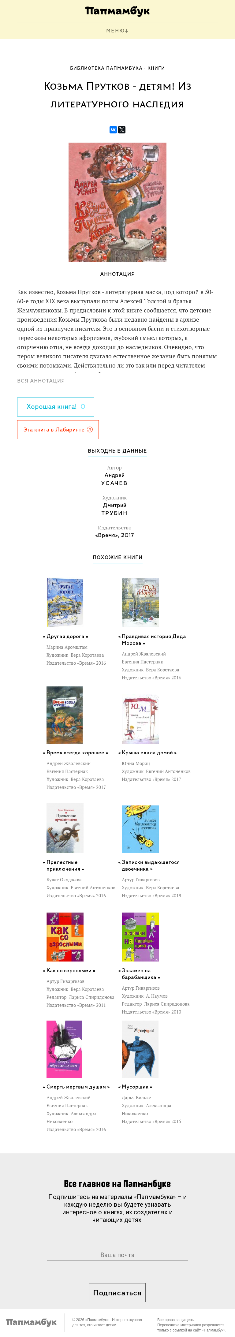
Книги (156, 68)
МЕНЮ (115, 31)
